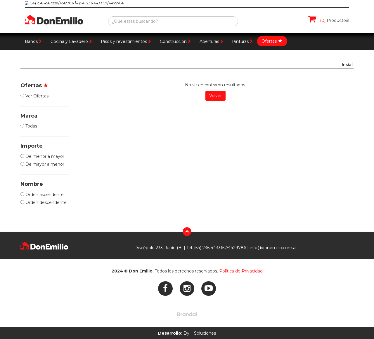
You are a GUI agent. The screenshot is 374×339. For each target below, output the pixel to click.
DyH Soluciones (187, 333)
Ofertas (272, 41)
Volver (215, 95)
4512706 (67, 3)
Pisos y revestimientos (126, 41)
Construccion (175, 41)
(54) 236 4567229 (44, 3)
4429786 (116, 3)
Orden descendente (43, 202)
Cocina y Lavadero (71, 41)
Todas (28, 126)
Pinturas (242, 41)
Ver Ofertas (34, 96)
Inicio (346, 64)
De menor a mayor (42, 156)
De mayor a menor (42, 164)
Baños (33, 41)
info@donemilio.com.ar (273, 247)
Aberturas (211, 41)
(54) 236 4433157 (93, 3)
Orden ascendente (42, 194)
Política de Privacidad (241, 271)
